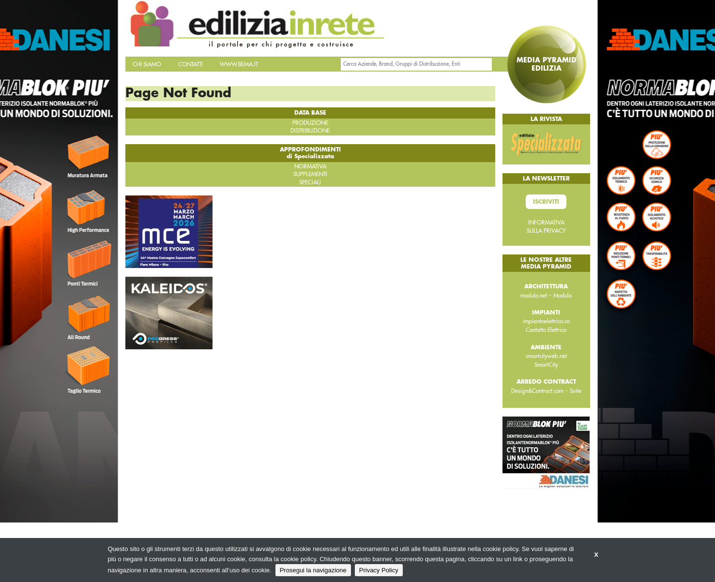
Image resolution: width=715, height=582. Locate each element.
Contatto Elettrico (546, 330)
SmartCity (546, 365)
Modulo (562, 295)
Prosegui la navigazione (313, 570)
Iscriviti (546, 202)
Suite (575, 391)
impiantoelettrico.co (546, 321)
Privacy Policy (378, 570)
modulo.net (533, 295)
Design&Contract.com (537, 391)
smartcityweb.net (546, 356)
